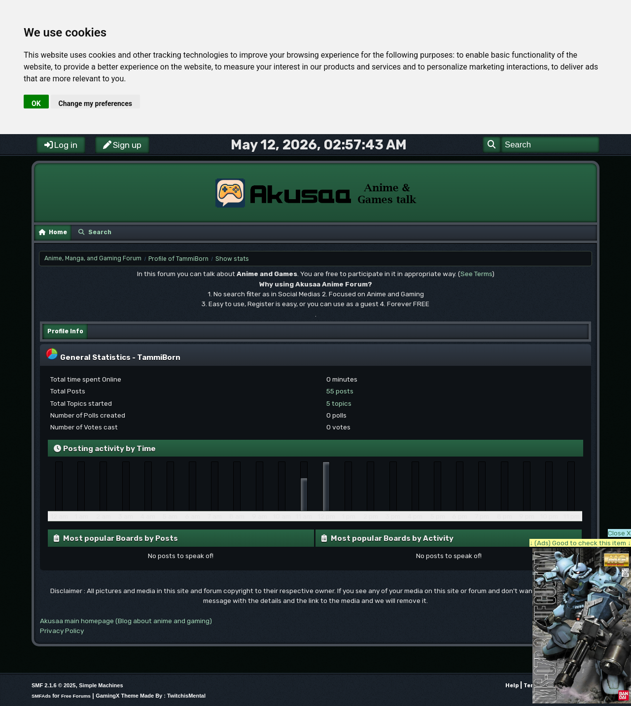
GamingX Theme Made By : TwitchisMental (151, 696)
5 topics (338, 403)
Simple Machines (101, 685)
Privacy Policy (62, 631)
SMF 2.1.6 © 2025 (53, 685)
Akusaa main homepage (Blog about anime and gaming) (126, 621)
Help (512, 685)
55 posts (339, 391)
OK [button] (36, 103)
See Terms (476, 274)
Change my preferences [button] (95, 103)
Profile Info (65, 331)
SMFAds (41, 696)
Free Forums (76, 696)
